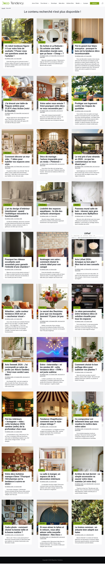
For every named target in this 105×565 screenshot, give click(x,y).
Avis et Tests (35, 3)
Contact (94, 3)
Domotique (54, 3)
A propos (85, 3)
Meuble (78, 3)
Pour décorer (44, 3)
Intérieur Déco (70, 3)
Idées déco (61, 3)
